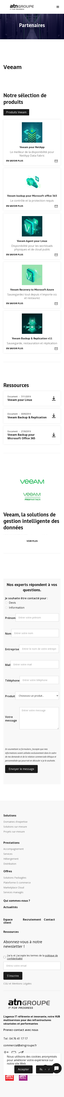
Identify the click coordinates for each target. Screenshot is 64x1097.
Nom (8, 633)
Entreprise (12, 649)
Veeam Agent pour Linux (32, 241)
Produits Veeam (16, 112)
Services (7, 854)
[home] (21, 6)
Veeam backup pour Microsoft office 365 (32, 195)
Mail (7, 665)
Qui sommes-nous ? (16, 900)
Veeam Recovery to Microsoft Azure (32, 289)
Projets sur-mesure (14, 831)
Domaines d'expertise (15, 821)
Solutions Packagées (14, 877)
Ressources (11, 931)
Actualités (10, 907)
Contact (49, 919)
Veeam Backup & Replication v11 (32, 338)
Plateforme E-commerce (17, 882)
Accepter (23, 1069)
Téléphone (12, 680)
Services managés (13, 892)
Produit (10, 696)
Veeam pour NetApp (32, 147)
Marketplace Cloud (13, 887)
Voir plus (32, 541)
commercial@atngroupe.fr (20, 1045)
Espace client (8, 921)
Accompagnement (13, 849)
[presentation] (31, 739)
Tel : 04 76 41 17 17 (15, 1038)
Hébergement (11, 858)
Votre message (11, 718)
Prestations (11, 842)
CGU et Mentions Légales (17, 983)
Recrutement (32, 919)
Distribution (9, 863)
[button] (58, 7)
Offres (7, 871)
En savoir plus (14, 160)
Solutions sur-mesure (15, 826)
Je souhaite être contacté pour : (26, 598)
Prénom (10, 618)
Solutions (9, 815)
